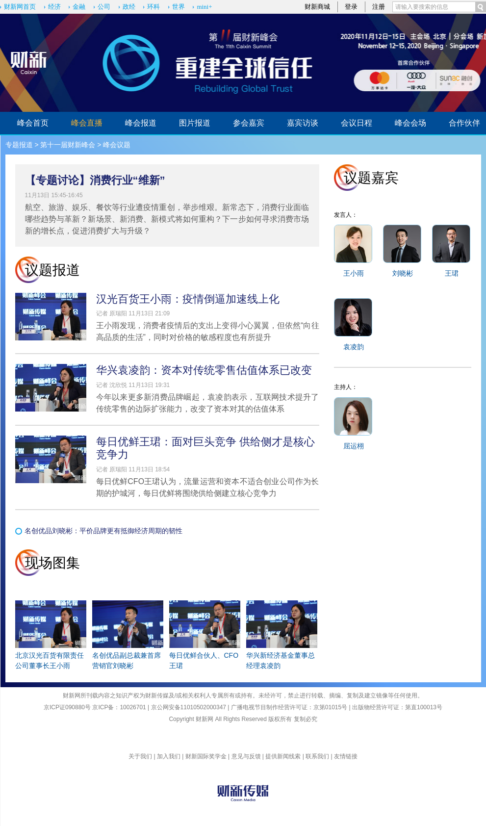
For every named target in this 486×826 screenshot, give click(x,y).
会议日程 (356, 123)
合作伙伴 (464, 123)
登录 (351, 6)
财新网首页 (20, 6)
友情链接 (346, 756)
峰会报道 (140, 123)
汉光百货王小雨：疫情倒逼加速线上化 (188, 299)
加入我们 (168, 756)
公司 (104, 6)
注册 (378, 6)
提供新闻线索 (283, 756)
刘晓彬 (402, 273)
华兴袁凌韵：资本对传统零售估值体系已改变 (204, 370)
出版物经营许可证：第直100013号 (397, 707)
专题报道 (19, 145)
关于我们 (140, 756)
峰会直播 (86, 123)
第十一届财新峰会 (67, 145)
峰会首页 (33, 123)
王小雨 (353, 273)
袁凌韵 (353, 347)
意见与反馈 (246, 756)
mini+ (204, 6)
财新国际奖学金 (206, 756)
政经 (129, 6)
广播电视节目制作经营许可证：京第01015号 (289, 707)
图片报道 (194, 123)
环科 (153, 6)
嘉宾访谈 (302, 123)
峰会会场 (410, 123)
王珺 (452, 273)
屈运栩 (353, 446)
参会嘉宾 (248, 123)
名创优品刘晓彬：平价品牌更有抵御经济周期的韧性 (103, 531)
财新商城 (317, 6)
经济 (54, 6)
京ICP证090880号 (67, 707)
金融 (79, 6)
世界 (178, 6)
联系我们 (317, 756)
